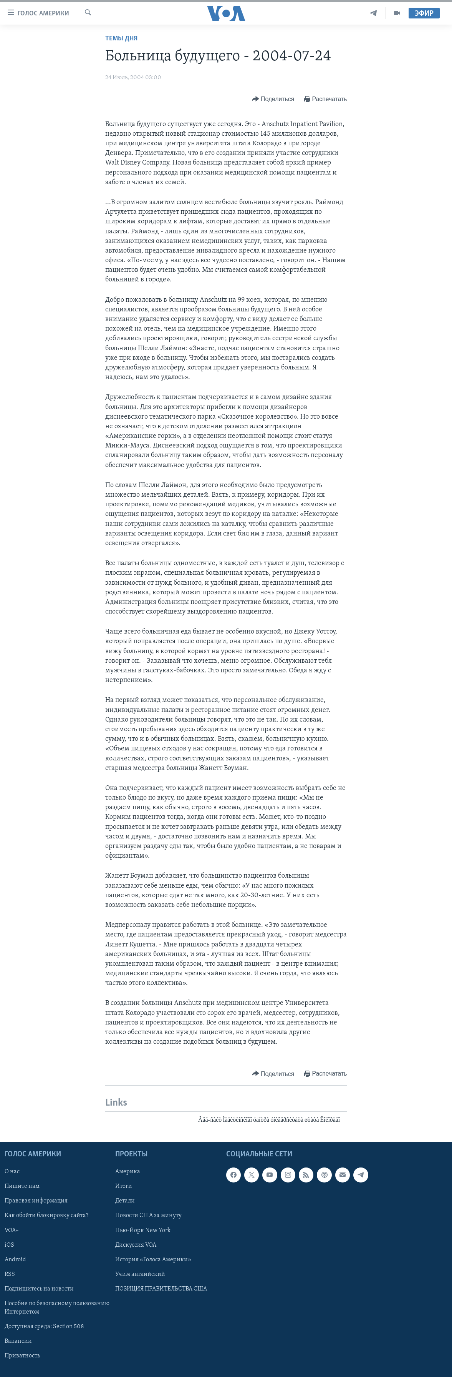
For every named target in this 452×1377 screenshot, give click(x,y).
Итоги (123, 1186)
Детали (125, 1201)
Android (15, 1259)
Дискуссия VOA (135, 1245)
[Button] (273, 99)
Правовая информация (36, 1201)
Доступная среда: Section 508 (44, 1327)
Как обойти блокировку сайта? (46, 1215)
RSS (10, 1274)
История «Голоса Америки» (153, 1259)
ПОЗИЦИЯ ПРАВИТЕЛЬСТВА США (161, 1289)
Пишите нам (22, 1186)
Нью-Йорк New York (143, 1230)
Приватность (22, 1356)
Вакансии (18, 1341)
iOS (9, 1245)
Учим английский (140, 1274)
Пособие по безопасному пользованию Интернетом (57, 1307)
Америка (127, 1172)
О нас (12, 1172)
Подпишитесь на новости (39, 1289)
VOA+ (12, 1230)
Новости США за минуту (148, 1215)
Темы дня (121, 38)
